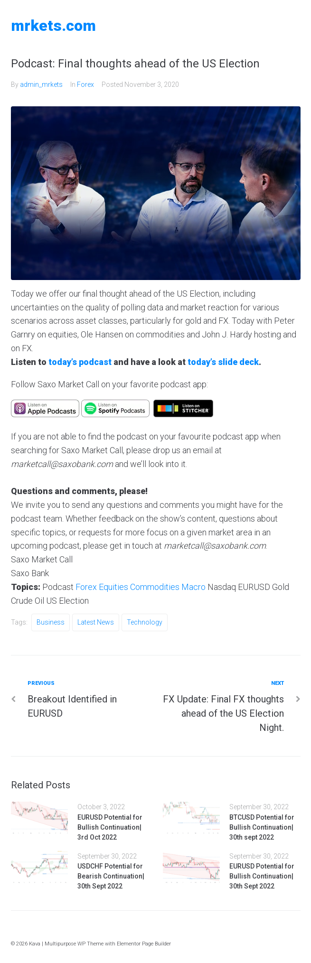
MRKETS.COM (53, 26)
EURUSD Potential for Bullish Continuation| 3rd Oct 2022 (109, 827)
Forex (85, 84)
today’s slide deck (223, 362)
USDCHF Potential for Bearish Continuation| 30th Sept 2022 (110, 876)
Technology (144, 622)
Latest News (95, 622)
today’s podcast (80, 362)
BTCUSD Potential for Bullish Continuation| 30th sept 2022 (261, 827)
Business (51, 622)
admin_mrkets (41, 84)
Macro (193, 587)
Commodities (154, 587)
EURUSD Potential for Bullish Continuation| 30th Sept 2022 (261, 876)
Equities (113, 587)
